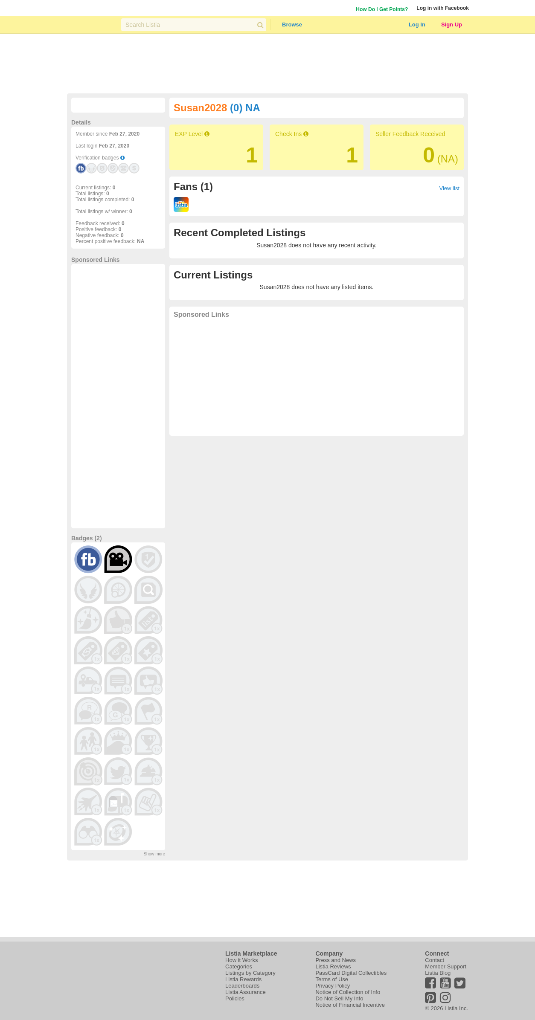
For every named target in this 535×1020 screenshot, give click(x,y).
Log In (417, 24)
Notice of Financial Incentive (350, 1005)
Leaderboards (242, 985)
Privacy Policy (332, 985)
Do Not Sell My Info (339, 998)
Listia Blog (438, 973)
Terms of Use (331, 979)
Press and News (335, 960)
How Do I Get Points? (382, 9)
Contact (434, 960)
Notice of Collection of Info (347, 992)
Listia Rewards (243, 979)
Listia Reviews (333, 966)
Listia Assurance (245, 992)
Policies (234, 998)
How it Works (241, 960)
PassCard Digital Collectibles (351, 973)
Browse (292, 24)
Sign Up (451, 24)
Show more (154, 854)
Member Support (445, 966)
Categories (238, 966)
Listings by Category (250, 973)
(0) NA (245, 107)
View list (449, 188)
